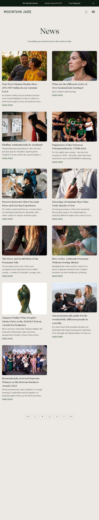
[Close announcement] (93, 3)
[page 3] (57, 416)
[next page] (64, 416)
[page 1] (42, 416)
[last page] (71, 416)
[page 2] (49, 416)
